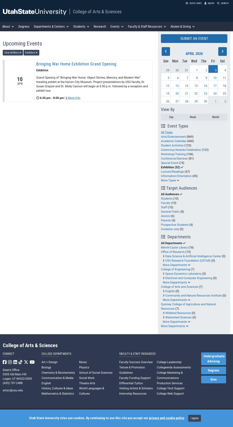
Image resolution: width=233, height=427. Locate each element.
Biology (46, 367)
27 (177, 101)
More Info (74, 98)
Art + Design (49, 362)
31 (186, 70)
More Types (168, 180)
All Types (167, 132)
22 (196, 93)
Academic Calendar (173, 141)
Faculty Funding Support (135, 378)
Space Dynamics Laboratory (183, 273)
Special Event (169, 163)
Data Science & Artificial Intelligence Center (193, 256)
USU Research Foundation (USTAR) (188, 260)
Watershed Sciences (178, 317)
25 (224, 93)
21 (186, 93)
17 (215, 86)
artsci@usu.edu (13, 390)
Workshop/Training (173, 154)
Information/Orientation (176, 176)
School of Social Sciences (95, 372)
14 (186, 86)
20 (177, 93)
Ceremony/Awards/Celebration (181, 150)
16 (205, 86)
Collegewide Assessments (174, 367)
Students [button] (81, 26)
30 (177, 70)
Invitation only (170, 229)
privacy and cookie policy (166, 418)
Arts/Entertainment (173, 136)
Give (213, 380)
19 (167, 93)
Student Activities (172, 145)
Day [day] (171, 117)
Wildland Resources (178, 313)
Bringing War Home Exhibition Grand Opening (76, 64)
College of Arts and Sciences (179, 287)
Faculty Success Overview (136, 362)
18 (224, 86)
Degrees (23, 26)
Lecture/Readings (172, 171)
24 (215, 93)
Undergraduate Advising (214, 358)
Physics (84, 367)
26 (167, 101)
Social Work (86, 378)
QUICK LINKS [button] (194, 3)
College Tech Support (170, 388)
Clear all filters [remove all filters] (12, 52)
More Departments (175, 265)
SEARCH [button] (223, 3)
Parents (166, 220)
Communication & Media (57, 378)
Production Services (170, 383)
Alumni (165, 216)
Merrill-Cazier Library (174, 247)
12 (167, 86)
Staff (164, 207)
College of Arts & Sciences (97, 11)
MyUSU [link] (209, 3)
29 (167, 70)
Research (100, 26)
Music (83, 362)
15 (196, 86)
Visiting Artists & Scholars (136, 388)
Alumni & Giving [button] (183, 26)
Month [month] (215, 117)
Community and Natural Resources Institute (193, 295)
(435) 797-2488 (13, 383)
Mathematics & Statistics (58, 393)
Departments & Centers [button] (51, 26)
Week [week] (193, 117)
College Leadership (169, 362)
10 (215, 78)
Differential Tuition (131, 383)
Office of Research (173, 252)
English (170, 291)
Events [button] (117, 26)
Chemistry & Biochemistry (58, 372)
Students (166, 198)
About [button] (8, 26)
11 (224, 78)
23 (205, 93)
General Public (170, 211)
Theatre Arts (87, 383)
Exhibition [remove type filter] (31, 52)
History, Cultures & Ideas (57, 388)
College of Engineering (175, 269)
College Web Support (170, 393)
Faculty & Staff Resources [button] (147, 26)
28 (186, 101)
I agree (195, 418)
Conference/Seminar (174, 158)
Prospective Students (174, 225)
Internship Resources (133, 393)
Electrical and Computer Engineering (188, 278)
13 (177, 86)
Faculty (165, 203)
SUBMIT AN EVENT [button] (194, 38)
